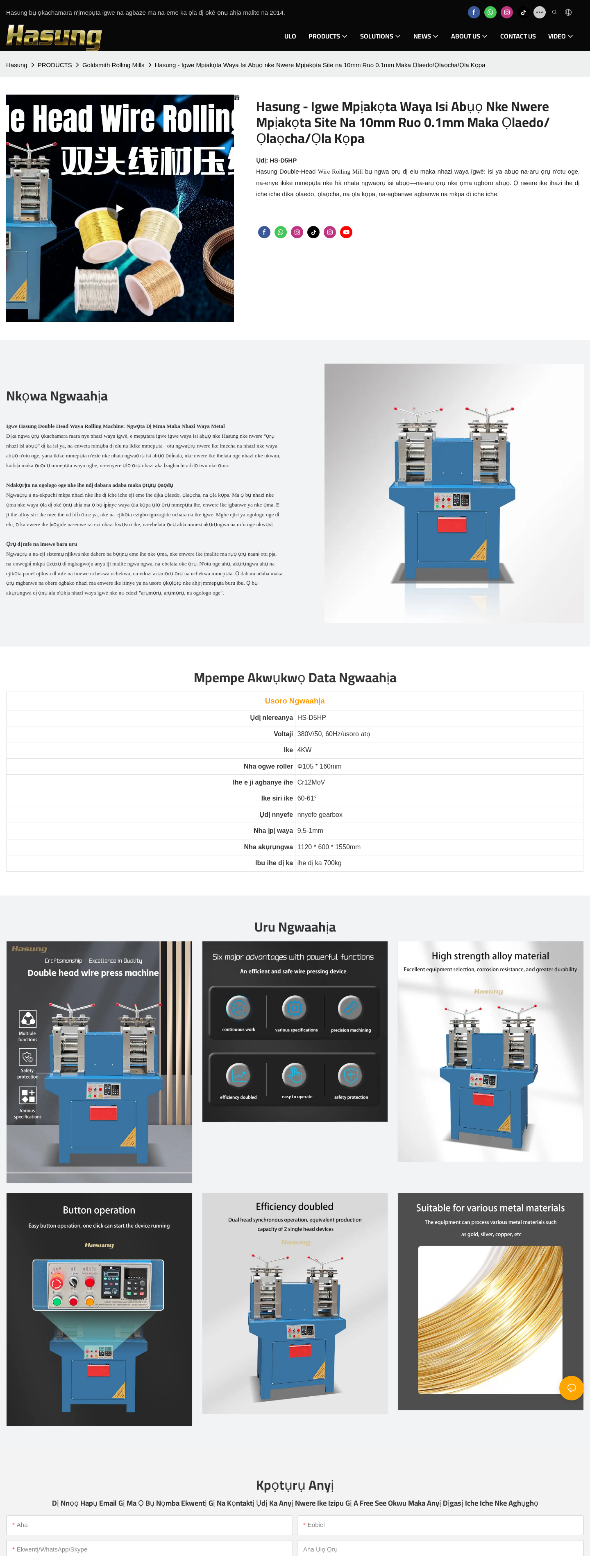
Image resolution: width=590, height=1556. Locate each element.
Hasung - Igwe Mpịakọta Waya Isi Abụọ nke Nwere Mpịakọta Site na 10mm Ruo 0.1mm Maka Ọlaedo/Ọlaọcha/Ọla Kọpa (320, 64)
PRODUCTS (55, 64)
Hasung (16, 64)
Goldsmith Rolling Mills (113, 64)
